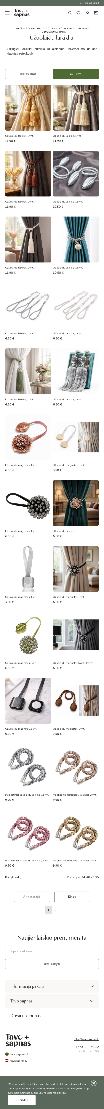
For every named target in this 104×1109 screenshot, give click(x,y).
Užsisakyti (52, 964)
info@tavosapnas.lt (86, 1039)
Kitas (72, 897)
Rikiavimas (28, 74)
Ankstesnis (31, 897)
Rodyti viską (13, 877)
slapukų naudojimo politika (50, 1092)
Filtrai (75, 74)
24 (83, 877)
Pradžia (20, 28)
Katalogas (35, 28)
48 (88, 877)
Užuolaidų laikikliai (54, 32)
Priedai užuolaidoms (76, 28)
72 (92, 877)
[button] (96, 13)
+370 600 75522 (89, 3)
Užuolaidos (53, 28)
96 (97, 877)
